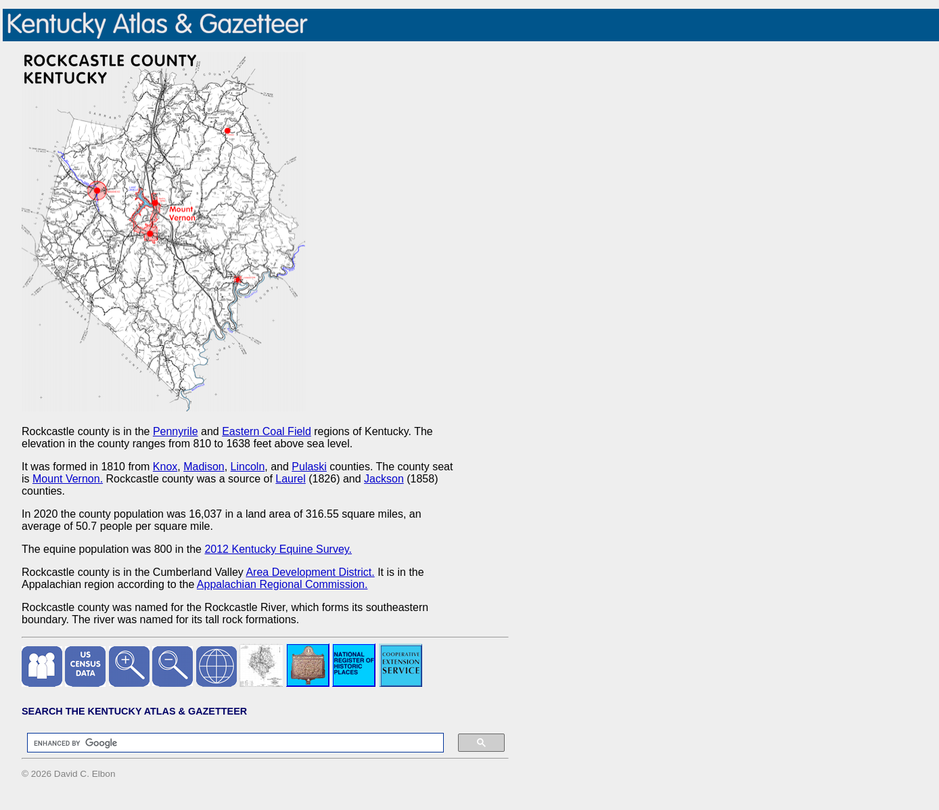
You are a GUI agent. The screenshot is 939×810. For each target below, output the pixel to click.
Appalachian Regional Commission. (282, 584)
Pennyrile (175, 431)
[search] (228, 743)
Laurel (290, 479)
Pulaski (309, 466)
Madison (203, 466)
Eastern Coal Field (266, 431)
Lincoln (248, 466)
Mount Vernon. (67, 479)
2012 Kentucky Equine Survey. (278, 549)
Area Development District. (310, 572)
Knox (165, 466)
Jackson (384, 479)
